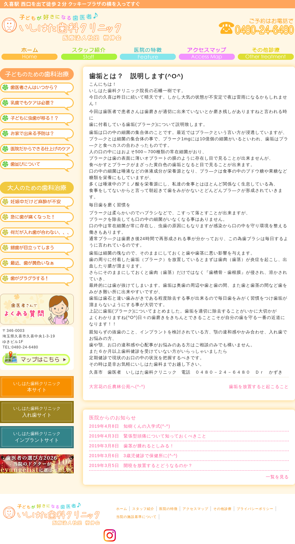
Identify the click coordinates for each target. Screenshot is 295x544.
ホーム (121, 509)
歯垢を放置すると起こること (259, 386)
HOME (29, 52)
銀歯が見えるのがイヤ (37, 249)
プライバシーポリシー (255, 509)
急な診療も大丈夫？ (37, 218)
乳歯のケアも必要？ (37, 105)
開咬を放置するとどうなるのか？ (141, 465)
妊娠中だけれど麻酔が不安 (37, 203)
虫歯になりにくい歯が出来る (37, 120)
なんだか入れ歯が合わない (37, 234)
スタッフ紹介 (88, 52)
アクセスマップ (206, 52)
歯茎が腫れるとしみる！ (131, 446)
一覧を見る (277, 476)
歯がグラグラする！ (37, 280)
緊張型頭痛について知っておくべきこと (147, 436)
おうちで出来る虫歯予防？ (37, 135)
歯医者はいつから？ (37, 89)
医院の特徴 (147, 52)
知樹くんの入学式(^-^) (129, 426)
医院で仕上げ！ (37, 151)
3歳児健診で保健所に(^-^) (133, 456)
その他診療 (265, 52)
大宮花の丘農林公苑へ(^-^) (117, 386)
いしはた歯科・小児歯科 (61, 26)
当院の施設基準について (136, 517)
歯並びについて (37, 166)
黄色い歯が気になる (37, 264)
